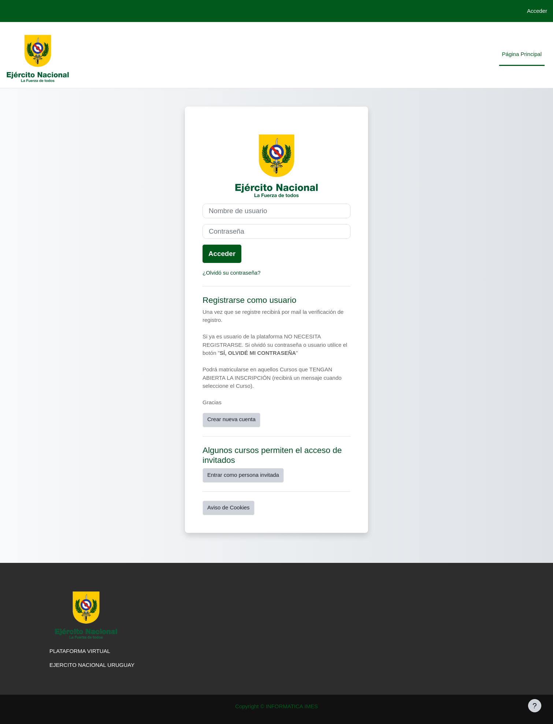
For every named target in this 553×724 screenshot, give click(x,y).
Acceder (537, 11)
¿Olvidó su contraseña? (231, 273)
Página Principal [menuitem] (522, 54)
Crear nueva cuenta (231, 419)
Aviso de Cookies (228, 507)
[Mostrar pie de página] (534, 705)
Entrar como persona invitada (243, 475)
